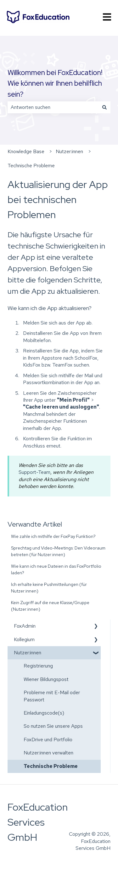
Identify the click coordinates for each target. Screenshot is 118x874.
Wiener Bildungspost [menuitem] (46, 679)
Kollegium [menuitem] (24, 639)
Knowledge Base (26, 151)
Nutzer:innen (69, 151)
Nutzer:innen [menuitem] (27, 652)
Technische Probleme (31, 165)
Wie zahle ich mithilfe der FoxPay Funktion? (53, 536)
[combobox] (53, 107)
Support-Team (34, 472)
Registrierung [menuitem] (38, 665)
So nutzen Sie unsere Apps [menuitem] (53, 726)
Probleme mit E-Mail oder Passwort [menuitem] (52, 696)
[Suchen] (104, 107)
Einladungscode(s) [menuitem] (44, 713)
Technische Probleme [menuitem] (51, 766)
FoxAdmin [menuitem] (25, 626)
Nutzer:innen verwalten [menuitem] (48, 752)
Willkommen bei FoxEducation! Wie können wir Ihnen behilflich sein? (55, 83)
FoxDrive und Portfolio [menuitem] (48, 739)
